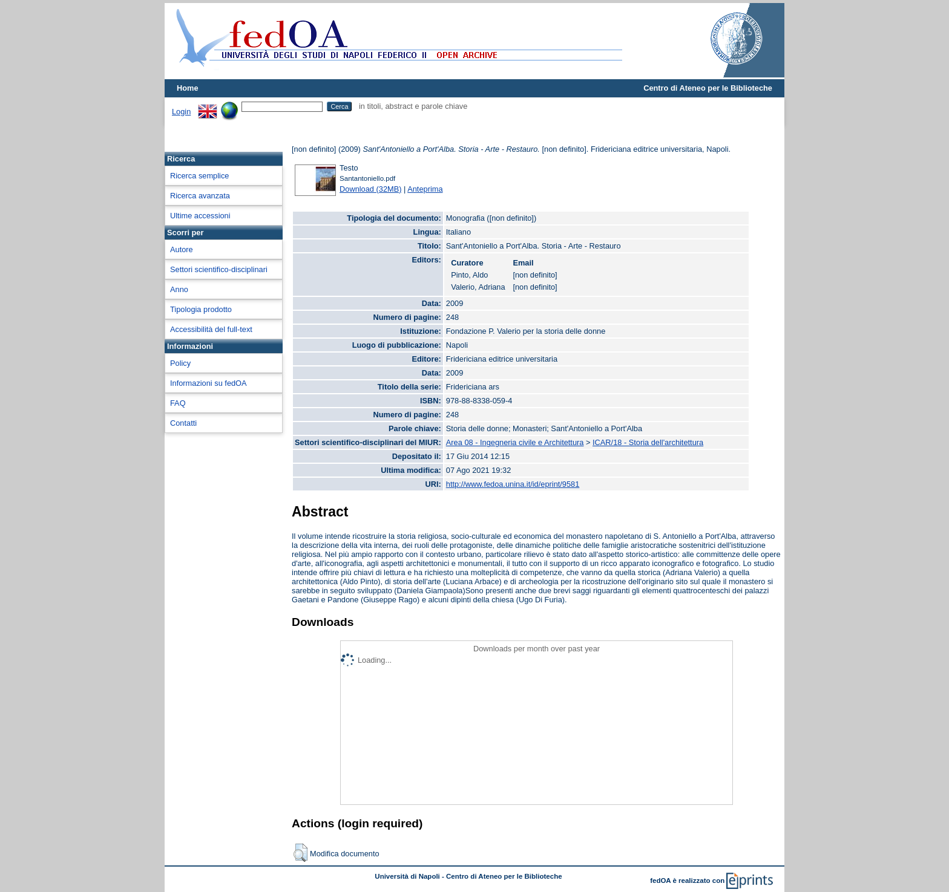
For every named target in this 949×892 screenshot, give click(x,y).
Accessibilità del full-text (211, 329)
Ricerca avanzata (200, 195)
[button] (300, 853)
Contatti (183, 423)
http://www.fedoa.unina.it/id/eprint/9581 (513, 484)
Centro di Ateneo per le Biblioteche (707, 88)
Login (181, 111)
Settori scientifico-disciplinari (219, 269)
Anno (179, 289)
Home (188, 88)
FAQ (178, 403)
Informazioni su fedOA (208, 383)
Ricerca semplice (199, 175)
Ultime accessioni (200, 215)
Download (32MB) (370, 189)
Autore (181, 249)
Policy (180, 363)
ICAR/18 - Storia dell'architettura (648, 442)
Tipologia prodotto (201, 309)
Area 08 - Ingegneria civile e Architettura (515, 442)
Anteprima (424, 189)
